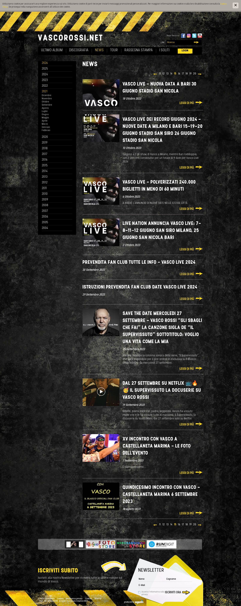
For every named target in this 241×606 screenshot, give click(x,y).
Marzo (45, 124)
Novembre (47, 98)
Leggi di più (187, 103)
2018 (45, 148)
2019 (45, 142)
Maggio (45, 117)
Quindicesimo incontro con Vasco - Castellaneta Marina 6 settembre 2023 (161, 494)
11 (160, 73)
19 (190, 73)
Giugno (45, 114)
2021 (45, 91)
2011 (44, 188)
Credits (60, 599)
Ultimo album (52, 50)
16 (179, 73)
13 (168, 73)
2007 (45, 211)
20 (194, 73)
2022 (45, 86)
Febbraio (46, 130)
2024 (45, 74)
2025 (45, 68)
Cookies (88, 599)
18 (187, 73)
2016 (45, 159)
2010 (45, 194)
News (99, 50)
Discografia (79, 50)
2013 (45, 177)
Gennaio (46, 127)
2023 (45, 80)
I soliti (164, 50)
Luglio (45, 111)
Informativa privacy (74, 599)
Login (185, 50)
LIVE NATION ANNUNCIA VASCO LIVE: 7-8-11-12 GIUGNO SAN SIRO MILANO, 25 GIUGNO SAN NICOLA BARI (162, 230)
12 (164, 73)
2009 (45, 199)
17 (183, 73)
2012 (45, 182)
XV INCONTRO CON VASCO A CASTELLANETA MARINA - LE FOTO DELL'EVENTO (157, 446)
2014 (45, 171)
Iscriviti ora (173, 592)
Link (163, 42)
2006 (45, 216)
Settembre (47, 105)
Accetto (153, 593)
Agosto (45, 108)
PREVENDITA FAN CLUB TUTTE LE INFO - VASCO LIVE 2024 (139, 262)
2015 (45, 165)
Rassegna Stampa (139, 50)
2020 (45, 137)
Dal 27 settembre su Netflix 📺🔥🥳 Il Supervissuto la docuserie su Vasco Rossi (162, 390)
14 (171, 73)
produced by (133, 602)
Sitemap (98, 599)
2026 (45, 63)
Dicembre (46, 95)
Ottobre (45, 102)
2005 (45, 222)
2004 (45, 228)
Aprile (44, 121)
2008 (45, 205)
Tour (114, 50)
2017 (44, 154)
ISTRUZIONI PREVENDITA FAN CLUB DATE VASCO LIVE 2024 (140, 287)
